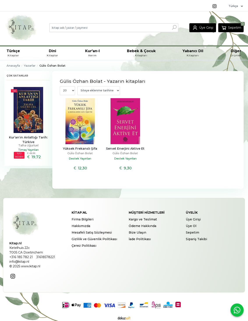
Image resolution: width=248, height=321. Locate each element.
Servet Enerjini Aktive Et (125, 149)
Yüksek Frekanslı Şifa (80, 149)
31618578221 (45, 257)
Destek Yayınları (80, 158)
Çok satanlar (17, 75)
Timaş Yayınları (28, 149)
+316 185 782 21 (21, 257)
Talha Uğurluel (28, 145)
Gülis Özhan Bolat (80, 153)
